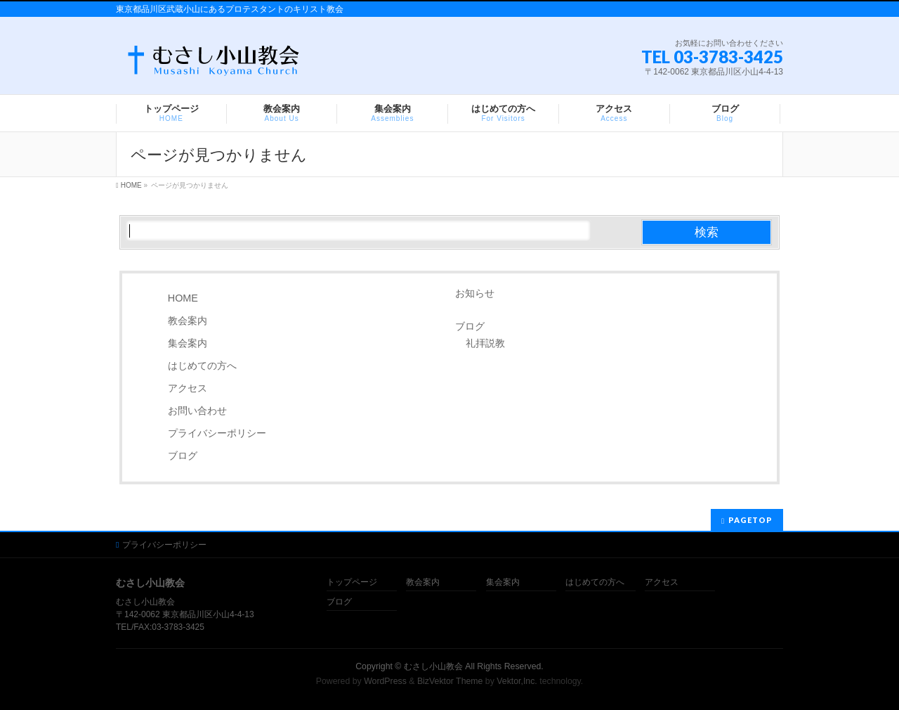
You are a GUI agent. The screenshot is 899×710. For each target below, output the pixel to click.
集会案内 (187, 343)
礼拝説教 (485, 343)
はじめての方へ (202, 365)
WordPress (385, 681)
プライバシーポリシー (217, 433)
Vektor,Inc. (517, 681)
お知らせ (474, 293)
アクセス (187, 388)
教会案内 (187, 320)
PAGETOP (750, 519)
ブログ (182, 455)
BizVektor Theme (450, 681)
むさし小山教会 (433, 666)
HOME (183, 298)
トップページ (352, 582)
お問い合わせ (197, 410)
